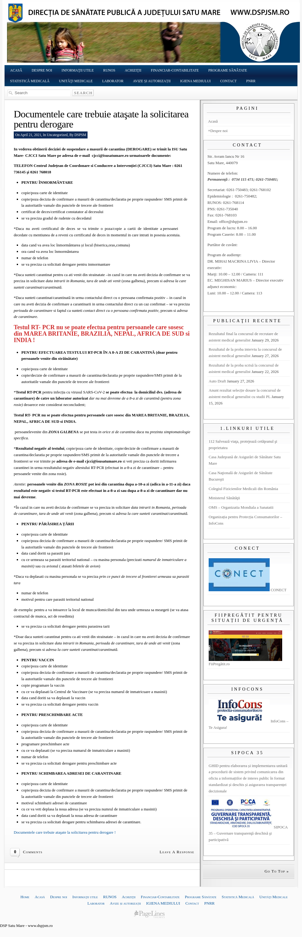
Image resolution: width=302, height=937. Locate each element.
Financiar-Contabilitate (175, 70)
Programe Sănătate (227, 70)
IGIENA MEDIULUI (195, 81)
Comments (32, 852)
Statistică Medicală (29, 81)
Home (24, 897)
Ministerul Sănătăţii (224, 498)
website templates (149, 914)
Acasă (16, 70)
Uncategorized (57, 135)
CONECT (247, 590)
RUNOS (109, 70)
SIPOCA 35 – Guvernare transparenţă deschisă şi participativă (248, 833)
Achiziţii (133, 70)
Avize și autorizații (152, 81)
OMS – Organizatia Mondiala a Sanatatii (241, 507)
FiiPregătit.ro (245, 661)
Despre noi (42, 70)
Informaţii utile (78, 70)
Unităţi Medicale (76, 81)
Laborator (113, 81)
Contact (228, 81)
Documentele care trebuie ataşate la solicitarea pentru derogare (101, 119)
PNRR (251, 81)
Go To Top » (276, 871)
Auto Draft (217, 381)
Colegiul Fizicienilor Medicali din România (243, 488)
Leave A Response (177, 852)
